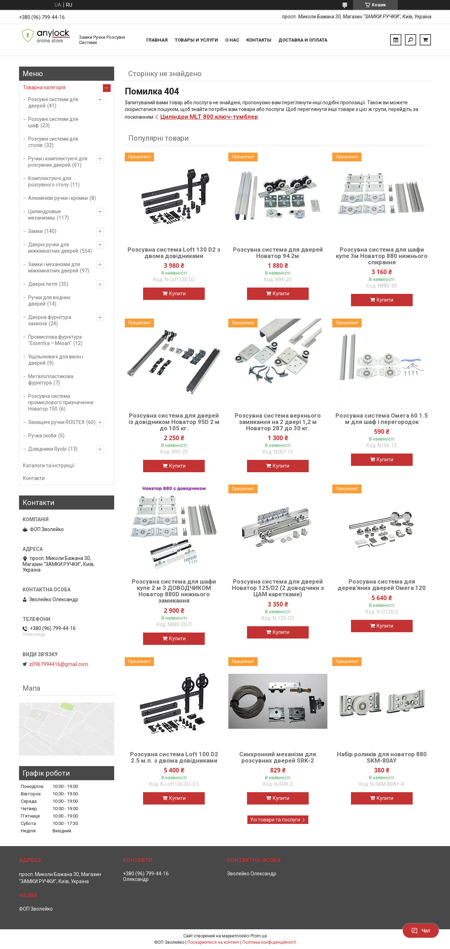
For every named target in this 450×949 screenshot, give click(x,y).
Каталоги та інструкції (48, 465)
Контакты (258, 40)
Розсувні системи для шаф (53, 122)
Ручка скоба (42, 435)
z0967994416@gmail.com (58, 664)
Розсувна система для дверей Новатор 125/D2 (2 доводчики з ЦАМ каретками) (278, 587)
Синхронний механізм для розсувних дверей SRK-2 (277, 757)
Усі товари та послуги (275, 819)
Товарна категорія (44, 87)
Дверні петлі (42, 284)
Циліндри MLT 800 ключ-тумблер (209, 116)
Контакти (34, 478)
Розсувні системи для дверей (53, 103)
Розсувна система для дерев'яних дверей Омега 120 (382, 584)
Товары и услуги (196, 40)
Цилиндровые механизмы (44, 215)
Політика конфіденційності (269, 942)
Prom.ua (259, 935)
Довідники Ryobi (47, 449)
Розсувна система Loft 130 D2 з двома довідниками (174, 252)
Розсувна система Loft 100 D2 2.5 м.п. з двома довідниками (174, 757)
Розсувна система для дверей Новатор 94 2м (278, 252)
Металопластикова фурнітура (50, 380)
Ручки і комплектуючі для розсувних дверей (57, 162)
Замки (35, 231)
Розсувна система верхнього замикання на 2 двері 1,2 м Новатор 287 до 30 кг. (278, 421)
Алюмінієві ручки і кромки (58, 198)
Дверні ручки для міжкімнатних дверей (53, 248)
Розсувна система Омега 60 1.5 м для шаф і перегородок (381, 418)
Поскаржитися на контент (213, 942)
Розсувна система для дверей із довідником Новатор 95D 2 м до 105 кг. (174, 421)
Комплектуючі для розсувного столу (49, 181)
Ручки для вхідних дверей (49, 301)
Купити (177, 293)
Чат (420, 931)
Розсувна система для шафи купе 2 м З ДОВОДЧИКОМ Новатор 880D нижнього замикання (174, 591)
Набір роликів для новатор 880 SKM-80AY (382, 757)
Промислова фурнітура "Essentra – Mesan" (55, 340)
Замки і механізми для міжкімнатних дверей (54, 267)
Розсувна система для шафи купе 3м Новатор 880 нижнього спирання (381, 255)
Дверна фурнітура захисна (49, 320)
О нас (232, 40)
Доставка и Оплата (302, 40)
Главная (157, 40)
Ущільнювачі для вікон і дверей (55, 360)
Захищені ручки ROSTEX (56, 422)
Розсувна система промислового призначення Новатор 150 (60, 402)
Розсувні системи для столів (53, 142)
